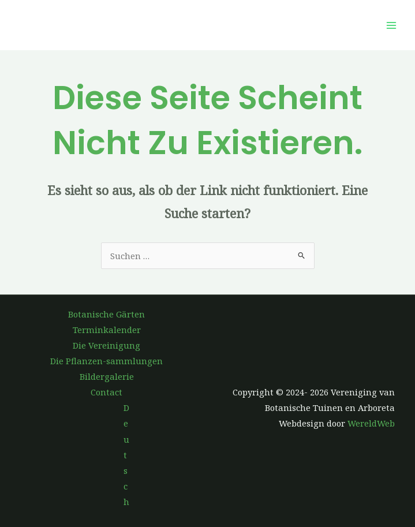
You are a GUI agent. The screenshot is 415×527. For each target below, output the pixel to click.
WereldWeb (371, 423)
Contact (106, 392)
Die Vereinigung (106, 345)
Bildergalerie (107, 376)
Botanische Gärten (106, 314)
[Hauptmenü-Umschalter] (391, 25)
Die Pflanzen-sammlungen (106, 361)
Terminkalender (107, 329)
